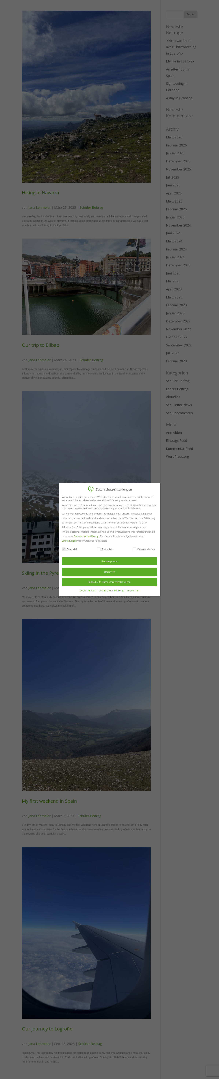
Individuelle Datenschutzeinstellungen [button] (109, 581)
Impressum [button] (133, 590)
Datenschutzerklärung (86, 536)
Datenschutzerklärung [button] (111, 590)
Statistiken (105, 549)
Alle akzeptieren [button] (109, 561)
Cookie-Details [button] (88, 590)
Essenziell (69, 549)
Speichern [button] (109, 571)
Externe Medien (144, 549)
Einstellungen (69, 540)
